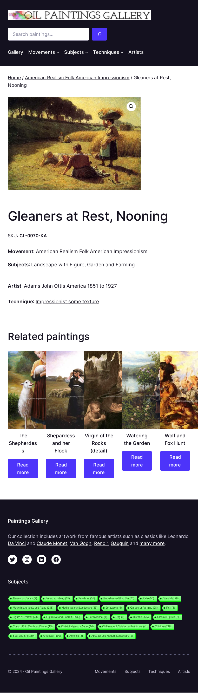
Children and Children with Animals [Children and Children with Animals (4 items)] (124, 626)
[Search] (99, 34)
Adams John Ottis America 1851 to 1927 (70, 286)
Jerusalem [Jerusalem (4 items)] (114, 607)
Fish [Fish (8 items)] (170, 607)
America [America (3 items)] (76, 635)
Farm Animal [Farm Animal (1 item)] (98, 617)
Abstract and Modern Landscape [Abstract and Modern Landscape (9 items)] (112, 635)
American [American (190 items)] (52, 635)
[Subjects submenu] (86, 52)
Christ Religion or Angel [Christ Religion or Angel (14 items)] (77, 626)
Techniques (159, 671)
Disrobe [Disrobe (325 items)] (141, 617)
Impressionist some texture (67, 301)
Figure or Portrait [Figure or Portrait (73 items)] (25, 617)
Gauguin (120, 543)
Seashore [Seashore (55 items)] (86, 598)
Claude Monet (52, 543)
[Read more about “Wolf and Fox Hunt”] (175, 461)
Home (14, 77)
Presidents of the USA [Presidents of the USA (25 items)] (118, 598)
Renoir (101, 543)
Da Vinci (17, 543)
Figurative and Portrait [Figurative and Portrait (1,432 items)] (63, 617)
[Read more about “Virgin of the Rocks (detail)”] (99, 468)
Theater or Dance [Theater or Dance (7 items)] (25, 598)
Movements (105, 671)
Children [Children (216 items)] (163, 626)
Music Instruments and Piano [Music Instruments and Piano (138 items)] (33, 607)
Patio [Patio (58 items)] (148, 598)
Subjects (132, 671)
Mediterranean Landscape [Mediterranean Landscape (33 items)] (79, 607)
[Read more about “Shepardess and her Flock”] (61, 468)
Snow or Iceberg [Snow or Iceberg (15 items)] (57, 598)
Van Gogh (80, 543)
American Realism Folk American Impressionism (77, 77)
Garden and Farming (111, 264)
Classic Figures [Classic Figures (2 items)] (168, 617)
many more (152, 543)
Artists (184, 671)
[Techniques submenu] (122, 52)
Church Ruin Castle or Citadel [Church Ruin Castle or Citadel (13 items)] (32, 626)
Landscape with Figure (57, 264)
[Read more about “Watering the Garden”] (137, 461)
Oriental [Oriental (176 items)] (171, 598)
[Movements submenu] (57, 52)
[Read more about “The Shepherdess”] (23, 468)
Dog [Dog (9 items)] (120, 617)
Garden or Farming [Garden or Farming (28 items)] (143, 607)
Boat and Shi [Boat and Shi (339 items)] (23, 635)
